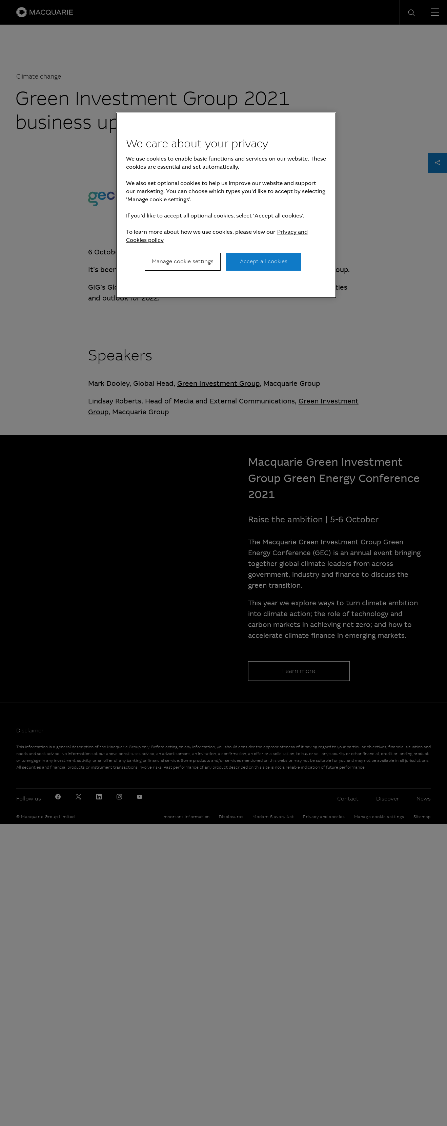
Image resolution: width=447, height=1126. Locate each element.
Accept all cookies (263, 261)
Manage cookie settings (183, 261)
